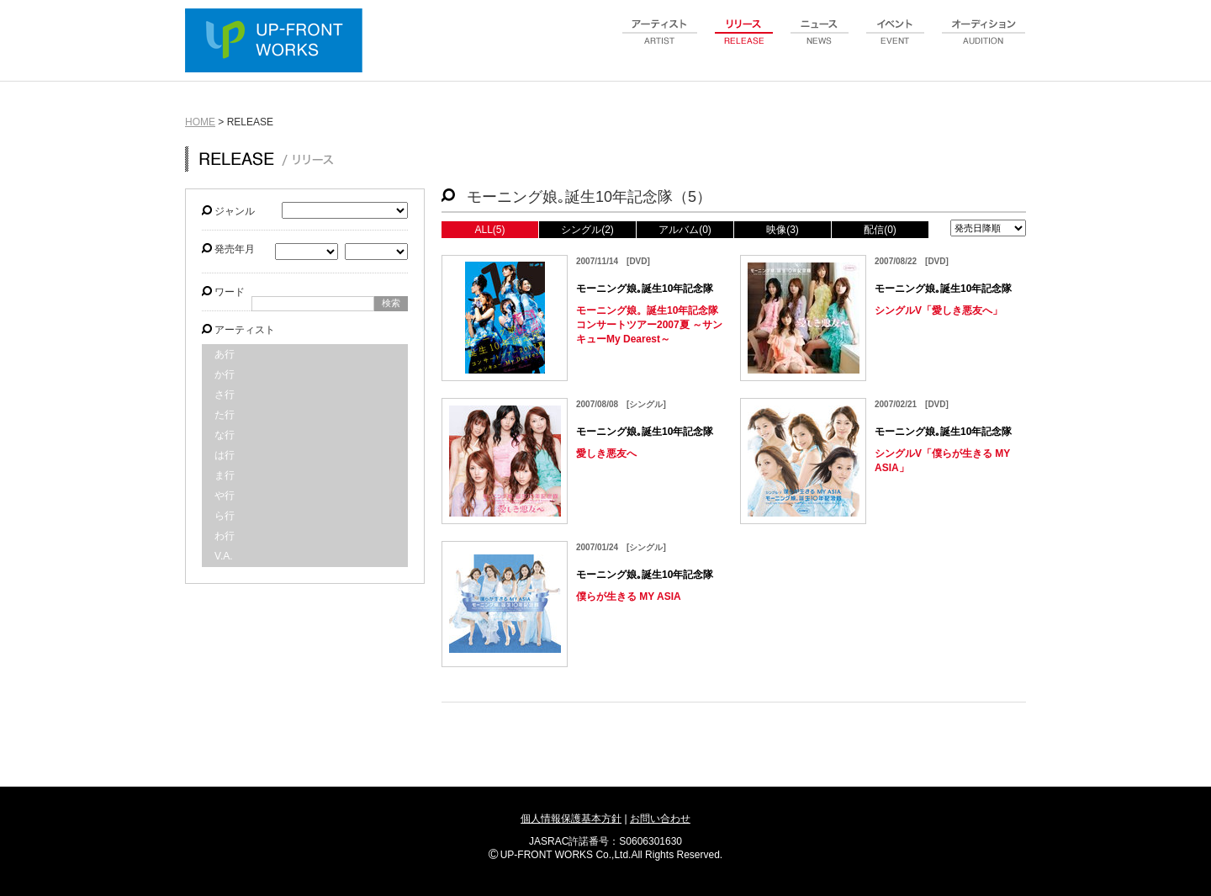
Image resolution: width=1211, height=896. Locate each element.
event (895, 41)
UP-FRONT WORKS (277, 42)
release (744, 41)
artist (660, 41)
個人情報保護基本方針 (571, 818)
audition (984, 41)
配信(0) (880, 230)
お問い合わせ (660, 818)
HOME (200, 122)
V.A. (223, 556)
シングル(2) (587, 230)
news (820, 41)
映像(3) (782, 230)
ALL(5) (489, 230)
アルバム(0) (684, 230)
